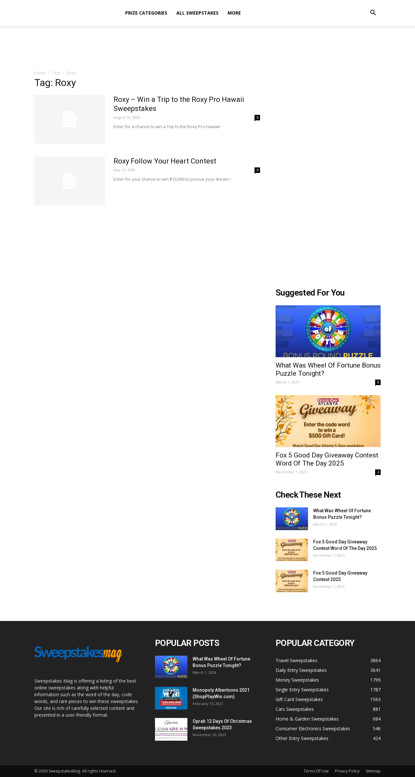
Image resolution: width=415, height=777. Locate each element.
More (234, 13)
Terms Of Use (316, 771)
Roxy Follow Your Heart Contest (164, 161)
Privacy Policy (347, 771)
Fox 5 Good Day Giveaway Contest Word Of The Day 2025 (327, 459)
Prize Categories (146, 13)
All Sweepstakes (197, 13)
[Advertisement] (207, 48)
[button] (373, 13)
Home (40, 73)
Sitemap (373, 771)
